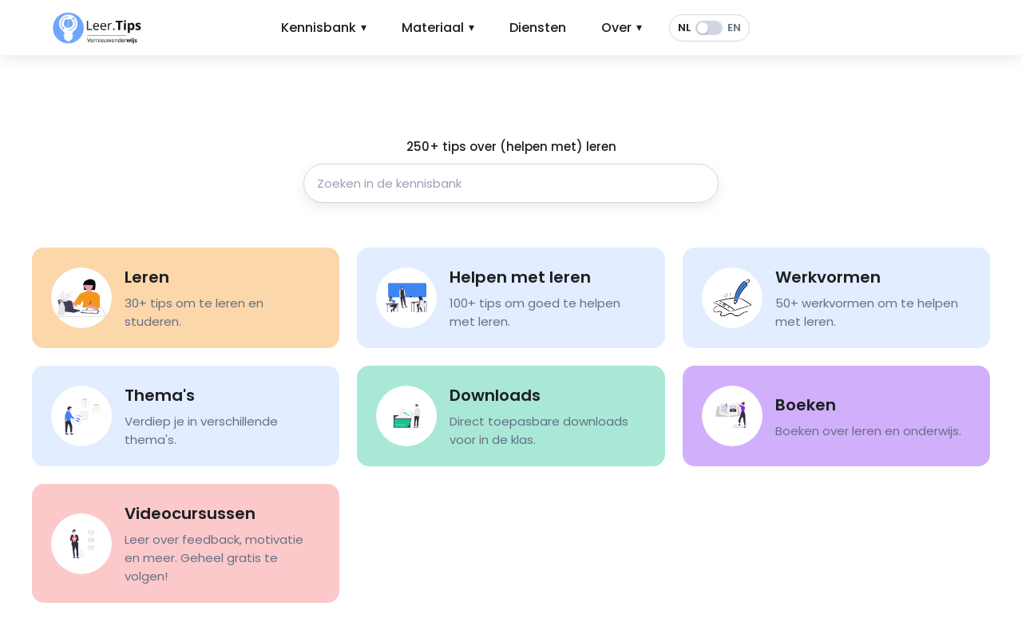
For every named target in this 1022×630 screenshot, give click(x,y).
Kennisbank (323, 27)
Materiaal (438, 27)
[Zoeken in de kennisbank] (511, 183)
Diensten (537, 27)
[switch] (709, 28)
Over (621, 27)
